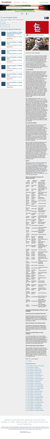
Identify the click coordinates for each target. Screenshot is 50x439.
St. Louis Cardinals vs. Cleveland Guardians (34, 378)
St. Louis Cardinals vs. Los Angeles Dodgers (35, 388)
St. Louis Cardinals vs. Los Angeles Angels (34, 386)
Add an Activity (35, 422)
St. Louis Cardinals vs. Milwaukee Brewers (34, 391)
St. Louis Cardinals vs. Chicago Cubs (33, 373)
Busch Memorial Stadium (37, 135)
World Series (43, 98)
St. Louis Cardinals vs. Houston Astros (33, 383)
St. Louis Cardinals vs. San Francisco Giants (35, 402)
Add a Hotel (30, 422)
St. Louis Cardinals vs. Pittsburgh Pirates (34, 399)
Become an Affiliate (24, 422)
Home (3, 22)
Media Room (13, 422)
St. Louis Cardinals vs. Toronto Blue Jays (34, 408)
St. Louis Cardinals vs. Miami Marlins (33, 389)
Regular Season (15, 22)
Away (8, 22)
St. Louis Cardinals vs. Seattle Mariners (34, 404)
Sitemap (30, 424)
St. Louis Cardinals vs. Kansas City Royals (34, 384)
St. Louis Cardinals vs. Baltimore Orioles (34, 370)
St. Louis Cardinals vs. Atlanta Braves (33, 369)
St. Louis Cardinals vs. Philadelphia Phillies (34, 397)
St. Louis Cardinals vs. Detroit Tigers (33, 381)
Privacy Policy (25, 424)
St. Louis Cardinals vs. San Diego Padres (34, 400)
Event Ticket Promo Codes (43, 422)
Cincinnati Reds (36, 173)
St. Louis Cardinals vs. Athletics (32, 367)
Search (41, 7)
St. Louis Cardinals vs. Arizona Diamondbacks (35, 365)
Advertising (18, 422)
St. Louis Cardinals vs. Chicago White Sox (34, 375)
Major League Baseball (30, 61)
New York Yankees (39, 99)
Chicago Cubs (41, 167)
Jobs (9, 422)
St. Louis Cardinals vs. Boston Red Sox (34, 372)
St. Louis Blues (29, 361)
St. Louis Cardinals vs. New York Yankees (34, 396)
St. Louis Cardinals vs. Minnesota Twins (34, 392)
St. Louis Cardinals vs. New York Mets (33, 394)
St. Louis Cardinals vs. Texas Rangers (33, 407)
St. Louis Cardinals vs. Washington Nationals (35, 410)
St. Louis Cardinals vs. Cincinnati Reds (33, 377)
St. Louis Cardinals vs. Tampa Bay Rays (34, 405)
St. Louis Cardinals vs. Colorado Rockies (34, 380)
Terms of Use (20, 424)
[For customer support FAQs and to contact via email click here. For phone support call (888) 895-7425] (43, 2)
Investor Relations (4, 422)
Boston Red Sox (35, 164)
